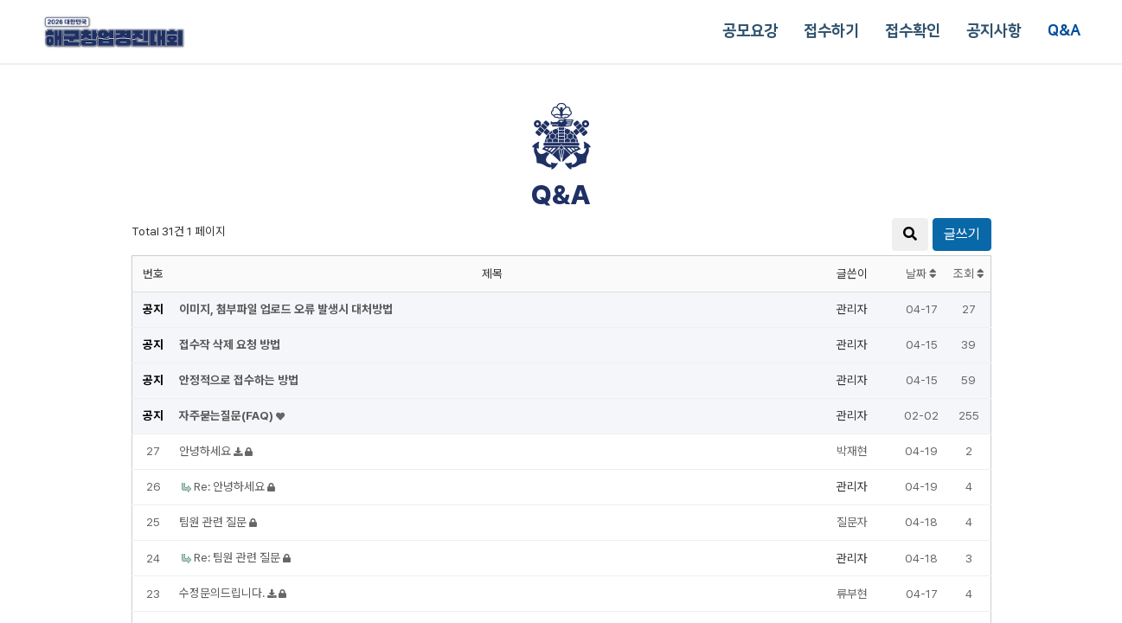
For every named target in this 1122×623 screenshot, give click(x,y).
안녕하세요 (206, 451)
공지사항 (994, 31)
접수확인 (912, 31)
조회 (968, 273)
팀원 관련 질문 (214, 522)
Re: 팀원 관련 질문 (238, 557)
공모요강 (750, 31)
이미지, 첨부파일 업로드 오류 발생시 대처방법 (286, 309)
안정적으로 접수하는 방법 (238, 380)
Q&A (1064, 31)
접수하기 (831, 31)
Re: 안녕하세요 (230, 486)
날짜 (921, 273)
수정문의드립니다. (223, 593)
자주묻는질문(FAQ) (227, 415)
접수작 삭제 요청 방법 (229, 344)
